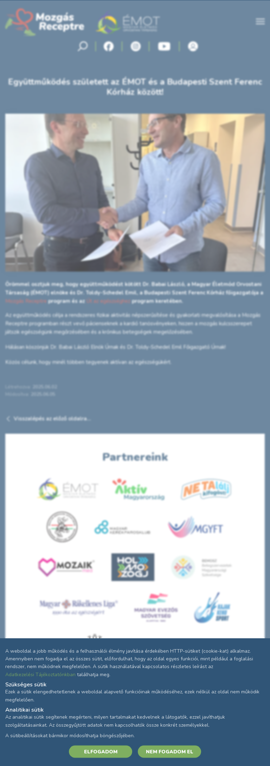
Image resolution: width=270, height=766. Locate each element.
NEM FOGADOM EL (169, 751)
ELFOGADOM (100, 751)
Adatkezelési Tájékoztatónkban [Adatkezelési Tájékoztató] (40, 674)
